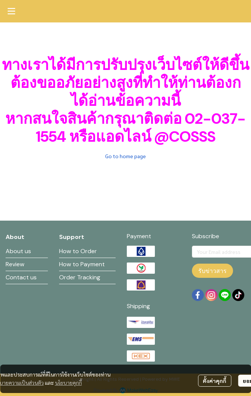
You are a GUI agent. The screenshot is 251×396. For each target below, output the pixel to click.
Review (15, 264)
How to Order (78, 251)
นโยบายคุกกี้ (68, 382)
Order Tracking (79, 277)
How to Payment (82, 264)
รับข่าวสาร (212, 270)
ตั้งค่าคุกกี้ (214, 380)
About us (18, 251)
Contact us (21, 277)
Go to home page (125, 156)
